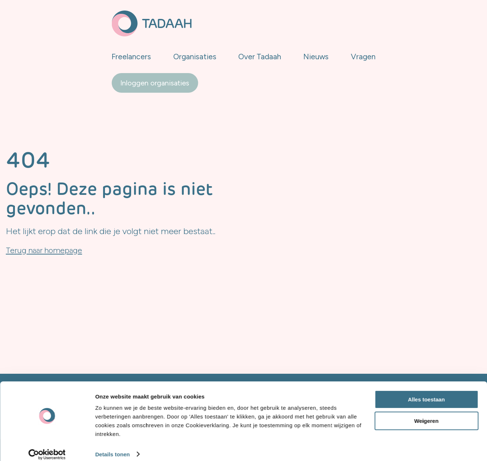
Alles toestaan (426, 392)
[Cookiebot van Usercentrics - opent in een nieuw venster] (47, 446)
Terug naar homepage (48, 250)
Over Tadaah (279, 20)
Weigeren (426, 413)
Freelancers (166, 20)
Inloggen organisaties (437, 20)
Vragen (368, 20)
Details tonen (112, 447)
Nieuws (328, 20)
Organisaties (222, 20)
